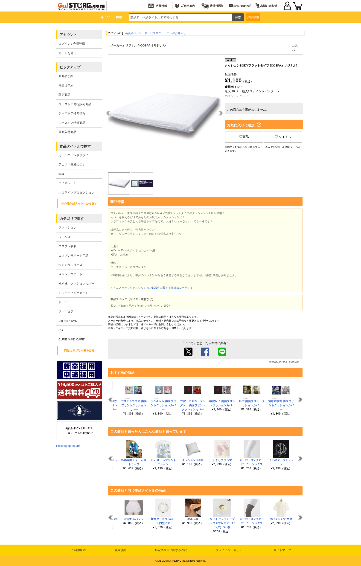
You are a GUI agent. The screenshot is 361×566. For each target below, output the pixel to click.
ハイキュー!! (66, 183)
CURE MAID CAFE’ (71, 339)
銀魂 (61, 174)
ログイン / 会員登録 (71, 43)
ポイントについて (237, 96)
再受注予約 (65, 85)
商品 (244, 137)
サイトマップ (282, 550)
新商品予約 (65, 76)
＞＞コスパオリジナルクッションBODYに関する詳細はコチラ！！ (152, 287)
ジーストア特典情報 (71, 113)
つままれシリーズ (70, 265)
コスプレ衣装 (67, 246)
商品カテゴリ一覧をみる (79, 350)
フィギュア (65, 311)
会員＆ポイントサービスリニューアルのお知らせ (155, 33)
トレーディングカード (73, 293)
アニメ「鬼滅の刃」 (71, 164)
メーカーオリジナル (123, 45)
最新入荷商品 (67, 132)
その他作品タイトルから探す (79, 203)
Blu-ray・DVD (67, 320)
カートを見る (67, 53)
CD (60, 330)
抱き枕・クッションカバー (76, 283)
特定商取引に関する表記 (171, 550)
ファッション (67, 227)
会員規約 (120, 550)
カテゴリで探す (72, 219)
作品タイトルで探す (75, 146)
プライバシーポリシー (230, 550)
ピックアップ (70, 67)
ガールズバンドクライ (73, 155)
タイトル (283, 137)
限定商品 (64, 94)
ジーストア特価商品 (71, 123)
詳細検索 (253, 17)
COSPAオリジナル (153, 45)
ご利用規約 (78, 550)
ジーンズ (64, 237)
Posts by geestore (68, 445)
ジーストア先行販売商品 (74, 104)
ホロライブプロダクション (76, 192)
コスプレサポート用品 (73, 255)
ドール (62, 302)
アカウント (68, 35)
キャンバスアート (70, 274)
